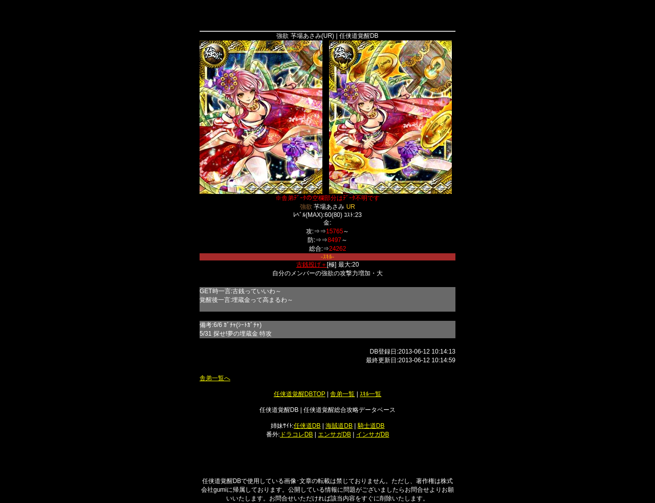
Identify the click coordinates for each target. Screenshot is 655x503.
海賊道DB (339, 425)
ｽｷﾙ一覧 (370, 394)
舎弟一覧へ (215, 378)
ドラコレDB (296, 434)
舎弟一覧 (342, 394)
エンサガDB (334, 434)
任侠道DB (307, 425)
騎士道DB (371, 425)
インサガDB (372, 434)
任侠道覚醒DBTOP (299, 394)
